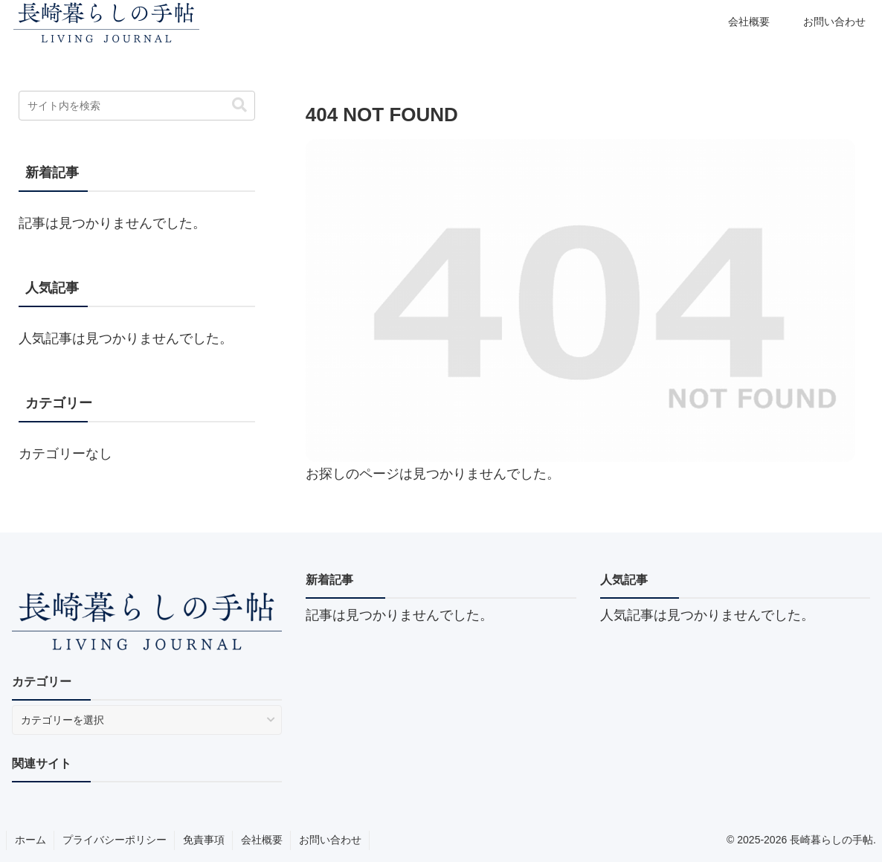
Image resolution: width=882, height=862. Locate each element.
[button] (239, 105)
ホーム (30, 840)
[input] (137, 105)
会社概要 (262, 840)
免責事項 (204, 840)
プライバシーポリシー (114, 840)
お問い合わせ (330, 840)
